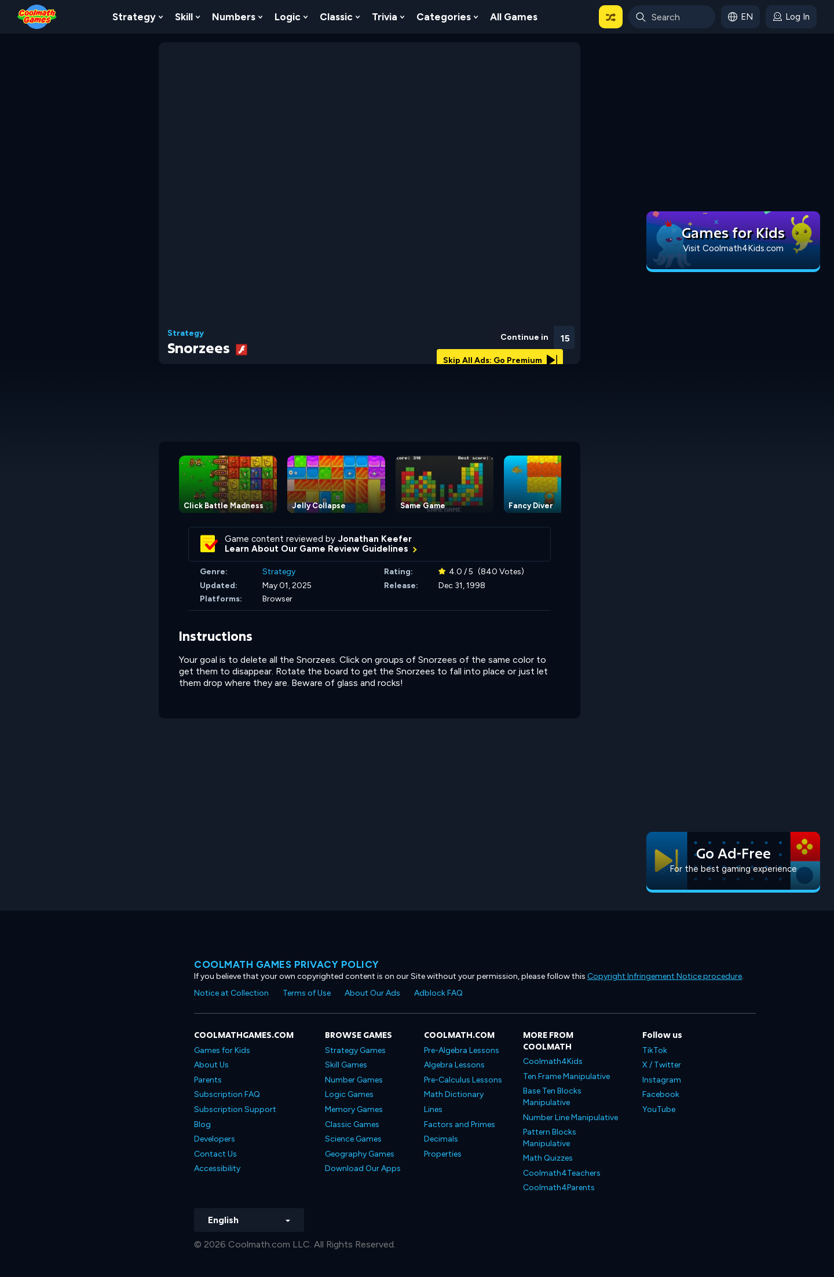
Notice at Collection (231, 993)
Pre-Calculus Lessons (463, 1080)
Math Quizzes (548, 1158)
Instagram (661, 1080)
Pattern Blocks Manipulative (549, 1137)
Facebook (660, 1094)
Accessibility (217, 1168)
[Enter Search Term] (671, 16)
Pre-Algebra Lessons (461, 1050)
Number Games (354, 1080)
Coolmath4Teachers (562, 1173)
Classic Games (352, 1124)
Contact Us (215, 1154)
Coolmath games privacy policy (286, 964)
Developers (214, 1139)
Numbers (233, 17)
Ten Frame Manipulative (566, 1076)
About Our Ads (372, 993)
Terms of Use (307, 993)
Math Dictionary (454, 1094)
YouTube (658, 1109)
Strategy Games (355, 1050)
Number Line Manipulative (570, 1117)
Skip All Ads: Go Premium (500, 360)
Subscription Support (235, 1109)
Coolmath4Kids (553, 1061)
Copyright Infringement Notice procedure (664, 976)
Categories (443, 17)
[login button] (791, 16)
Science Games (353, 1139)
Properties (443, 1154)
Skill (184, 17)
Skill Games (346, 1065)
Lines (433, 1109)
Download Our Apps (363, 1168)
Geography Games (359, 1154)
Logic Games (349, 1094)
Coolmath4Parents (559, 1187)
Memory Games (354, 1109)
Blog (202, 1124)
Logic (288, 17)
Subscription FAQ (227, 1094)
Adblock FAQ (438, 993)
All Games (513, 17)
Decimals (441, 1139)
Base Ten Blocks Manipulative (552, 1096)
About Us (211, 1065)
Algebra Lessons (454, 1065)
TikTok (654, 1050)
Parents (208, 1080)
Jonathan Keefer (375, 539)
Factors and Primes (459, 1124)
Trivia (384, 17)
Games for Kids (222, 1050)
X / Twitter (661, 1065)
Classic (336, 17)
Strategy (134, 17)
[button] (611, 16)
